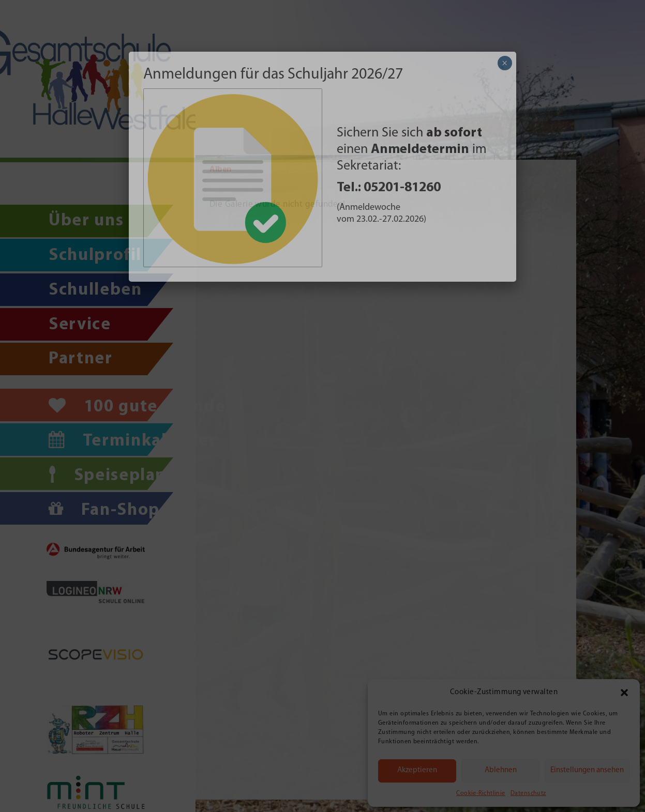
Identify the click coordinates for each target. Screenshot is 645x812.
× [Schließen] (504, 63)
